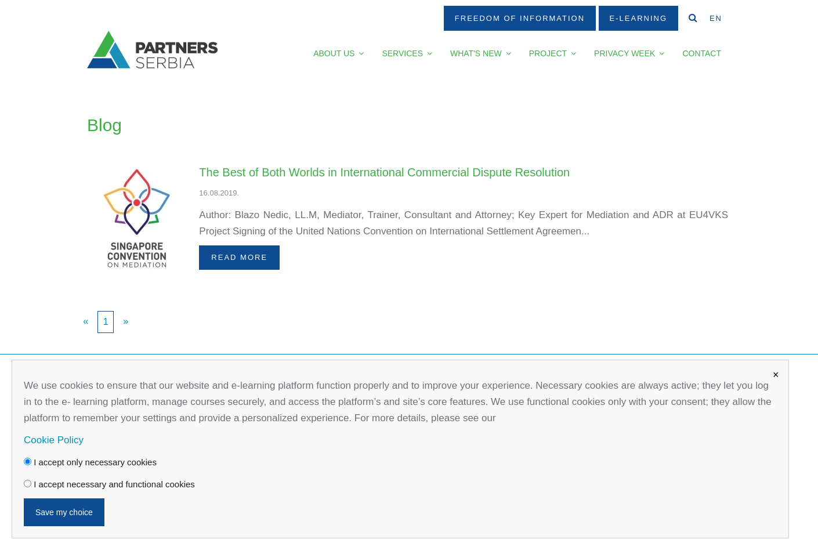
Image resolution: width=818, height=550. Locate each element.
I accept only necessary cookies (90, 462)
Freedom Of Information (520, 18)
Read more (239, 257)
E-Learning (638, 18)
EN (716, 18)
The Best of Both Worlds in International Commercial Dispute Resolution (384, 172)
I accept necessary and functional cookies (109, 484)
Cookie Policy (54, 440)
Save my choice (64, 512)
